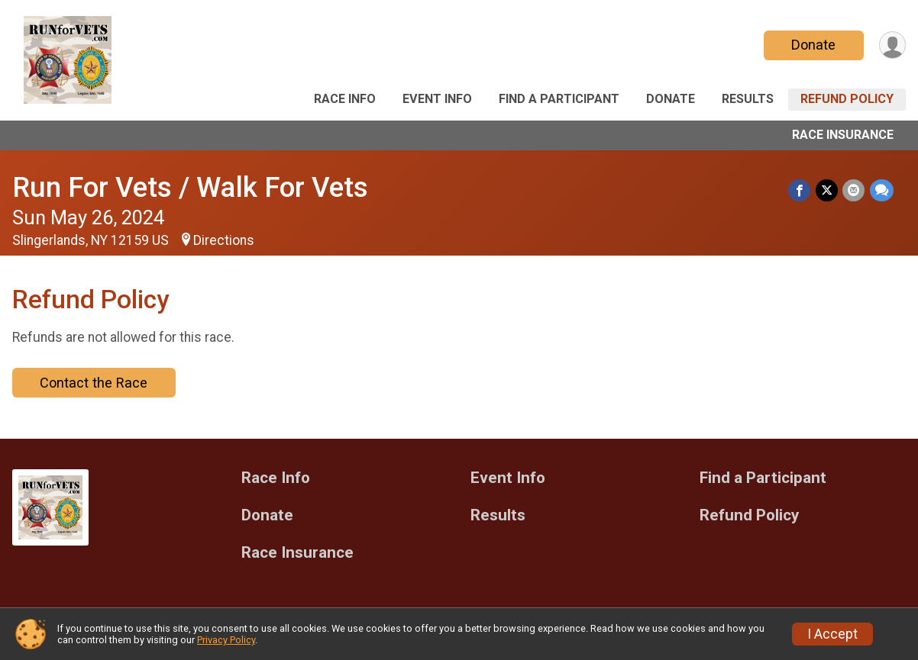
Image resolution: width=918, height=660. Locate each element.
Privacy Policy (226, 640)
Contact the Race (93, 383)
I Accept (832, 634)
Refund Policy (847, 99)
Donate (812, 45)
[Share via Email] (854, 190)
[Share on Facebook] (801, 190)
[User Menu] (892, 45)
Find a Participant (559, 99)
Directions (223, 240)
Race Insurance (843, 134)
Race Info (345, 99)
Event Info (437, 99)
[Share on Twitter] (827, 190)
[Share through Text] (882, 190)
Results (748, 99)
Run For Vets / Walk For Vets (190, 187)
